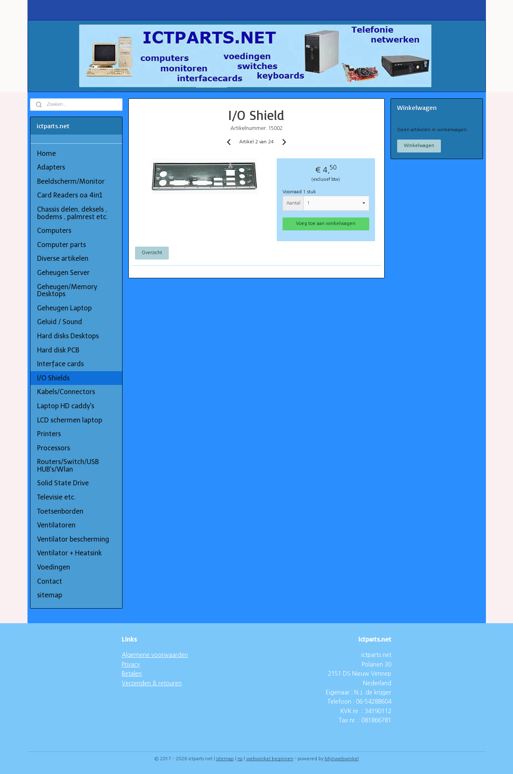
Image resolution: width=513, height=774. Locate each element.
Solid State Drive (63, 483)
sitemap (49, 595)
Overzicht (152, 252)
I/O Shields (53, 378)
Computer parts (61, 245)
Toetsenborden (60, 511)
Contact (49, 581)
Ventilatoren (56, 525)
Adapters (51, 167)
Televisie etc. (56, 497)
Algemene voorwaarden (155, 655)
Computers (54, 231)
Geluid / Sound (59, 322)
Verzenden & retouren (152, 683)
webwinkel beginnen (269, 759)
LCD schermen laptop (69, 420)
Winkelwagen (419, 145)
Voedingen (53, 567)
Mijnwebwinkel (342, 759)
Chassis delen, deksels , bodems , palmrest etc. (72, 213)
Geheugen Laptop (64, 308)
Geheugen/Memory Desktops (67, 290)
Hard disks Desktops (68, 336)
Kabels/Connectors (66, 392)
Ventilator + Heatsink (69, 553)
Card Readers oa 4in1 (70, 195)
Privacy (131, 664)
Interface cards (60, 364)
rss (240, 759)
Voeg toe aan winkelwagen (326, 223)
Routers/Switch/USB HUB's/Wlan (68, 465)
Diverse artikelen (62, 258)
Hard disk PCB (58, 350)
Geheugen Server (63, 273)
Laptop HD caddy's (65, 406)
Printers (49, 434)
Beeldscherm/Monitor (71, 181)
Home (46, 153)
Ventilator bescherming (73, 539)
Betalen (132, 674)
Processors (53, 448)
